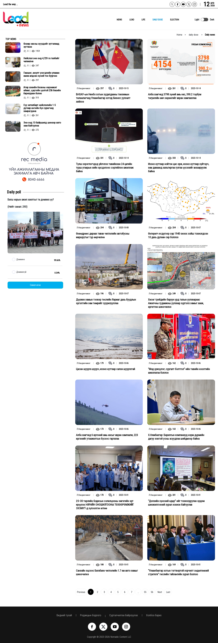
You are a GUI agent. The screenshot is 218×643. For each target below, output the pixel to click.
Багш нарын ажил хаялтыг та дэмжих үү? (31, 199)
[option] (35, 161)
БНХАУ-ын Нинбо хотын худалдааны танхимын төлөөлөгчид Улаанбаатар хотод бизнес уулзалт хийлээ (103, 98)
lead (131, 19)
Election (174, 19)
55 (145, 592)
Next (159, 592)
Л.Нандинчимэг (83, 88)
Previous (81, 592)
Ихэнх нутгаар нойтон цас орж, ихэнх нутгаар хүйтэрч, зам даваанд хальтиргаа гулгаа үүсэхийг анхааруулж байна (178, 167)
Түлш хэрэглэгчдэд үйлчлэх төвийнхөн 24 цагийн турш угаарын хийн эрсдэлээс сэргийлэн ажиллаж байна (105, 167)
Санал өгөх (35, 285)
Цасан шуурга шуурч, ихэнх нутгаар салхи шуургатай (105, 369)
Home (179, 34)
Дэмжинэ (20, 259)
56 (152, 592)
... (138, 592)
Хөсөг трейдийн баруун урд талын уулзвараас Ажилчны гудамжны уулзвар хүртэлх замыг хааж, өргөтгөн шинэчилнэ (176, 303)
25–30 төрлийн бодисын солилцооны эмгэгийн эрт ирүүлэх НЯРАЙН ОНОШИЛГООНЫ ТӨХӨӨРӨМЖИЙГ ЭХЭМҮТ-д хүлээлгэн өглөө (105, 504)
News (119, 19)
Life (143, 19)
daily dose (158, 19)
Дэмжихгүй (21, 272)
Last (168, 592)
